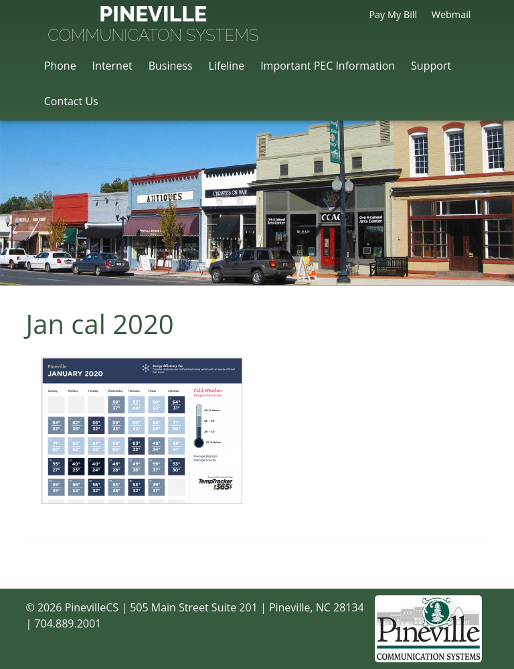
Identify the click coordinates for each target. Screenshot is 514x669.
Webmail (451, 14)
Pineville (153, 24)
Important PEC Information (327, 65)
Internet (112, 65)
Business (171, 65)
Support (431, 65)
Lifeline (226, 65)
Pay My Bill (393, 14)
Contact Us (71, 101)
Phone (60, 65)
